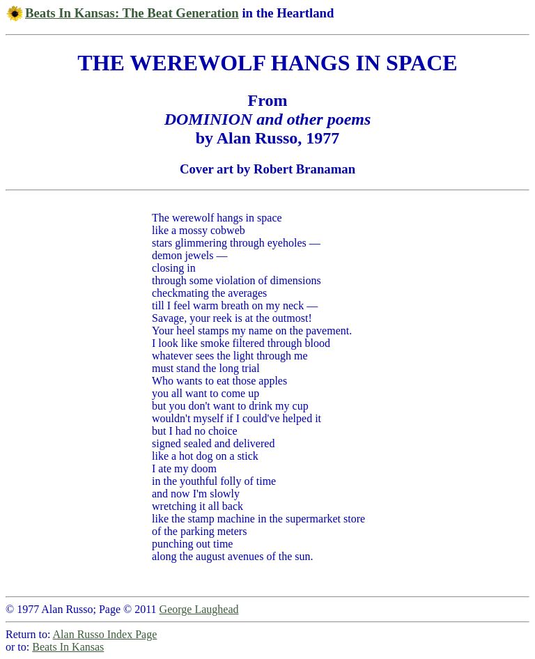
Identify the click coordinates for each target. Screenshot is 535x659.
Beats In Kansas (68, 647)
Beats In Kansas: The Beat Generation (132, 13)
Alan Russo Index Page (105, 634)
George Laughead (199, 609)
